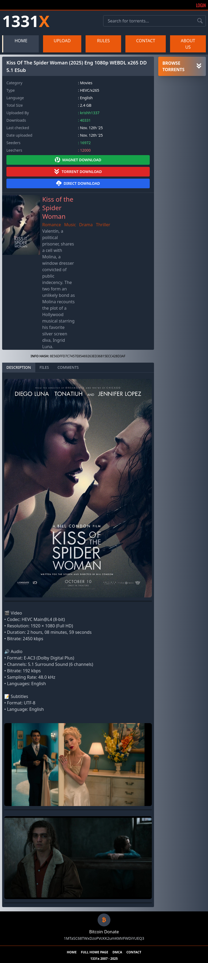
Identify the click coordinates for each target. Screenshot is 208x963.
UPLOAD (62, 41)
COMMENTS (68, 367)
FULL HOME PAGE (94, 952)
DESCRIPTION (18, 367)
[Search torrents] (200, 20)
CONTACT (145, 41)
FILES (44, 367)
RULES (103, 41)
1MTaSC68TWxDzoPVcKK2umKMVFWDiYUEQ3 (104, 938)
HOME (21, 41)
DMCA (117, 952)
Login (201, 5)
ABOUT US (188, 44)
